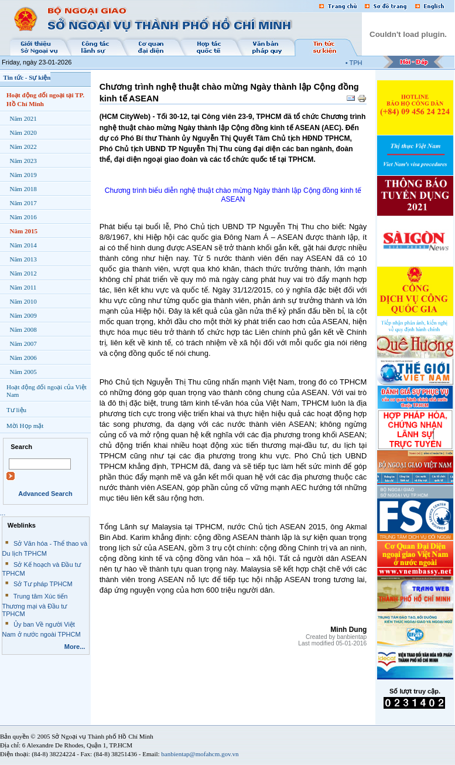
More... (74, 646)
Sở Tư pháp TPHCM (43, 583)
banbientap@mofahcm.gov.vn (199, 753)
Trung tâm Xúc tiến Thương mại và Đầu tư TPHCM (35, 605)
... (2, 512)
